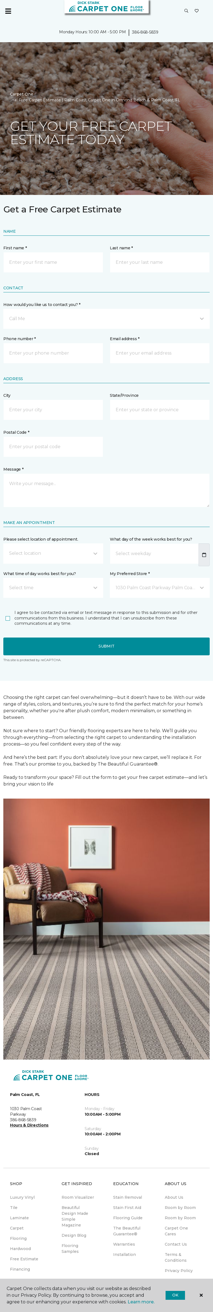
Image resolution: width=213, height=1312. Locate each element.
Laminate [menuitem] (19, 1217)
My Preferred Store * (129, 574)
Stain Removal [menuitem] (127, 1197)
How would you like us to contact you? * (41, 305)
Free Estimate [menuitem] (24, 1258)
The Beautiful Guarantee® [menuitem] (126, 1231)
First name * (15, 248)
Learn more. (141, 1302)
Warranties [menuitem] (124, 1244)
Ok (175, 1295)
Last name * (121, 248)
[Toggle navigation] (8, 11)
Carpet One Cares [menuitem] (176, 1231)
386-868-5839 (145, 32)
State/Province (124, 395)
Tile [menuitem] (13, 1207)
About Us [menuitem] (174, 1197)
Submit (106, 646)
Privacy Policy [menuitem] (179, 1270)
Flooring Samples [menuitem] (70, 1248)
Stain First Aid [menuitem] (127, 1207)
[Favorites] (196, 11)
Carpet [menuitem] (17, 1228)
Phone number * (19, 339)
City (7, 395)
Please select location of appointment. (40, 539)
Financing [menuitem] (20, 1269)
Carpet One (21, 94)
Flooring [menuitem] (18, 1238)
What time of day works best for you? (39, 574)
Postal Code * (16, 432)
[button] (186, 11)
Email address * (125, 339)
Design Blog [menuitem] (74, 1235)
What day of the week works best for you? (151, 539)
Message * (13, 469)
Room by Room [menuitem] (180, 1207)
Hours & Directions (29, 1125)
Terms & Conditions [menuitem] (176, 1257)
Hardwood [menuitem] (20, 1248)
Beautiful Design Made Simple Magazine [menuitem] (75, 1216)
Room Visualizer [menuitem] (78, 1197)
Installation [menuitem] (124, 1254)
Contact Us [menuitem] (176, 1244)
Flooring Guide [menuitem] (128, 1217)
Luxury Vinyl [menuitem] (22, 1197)
